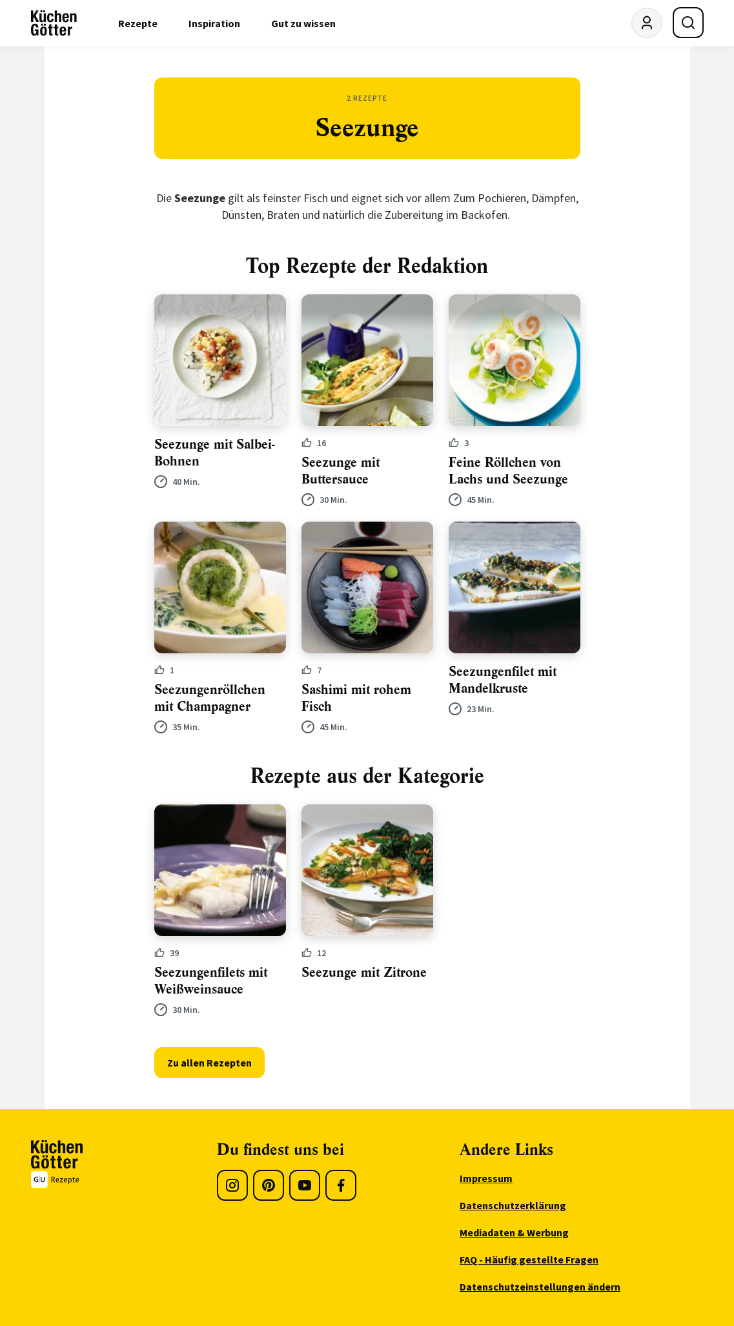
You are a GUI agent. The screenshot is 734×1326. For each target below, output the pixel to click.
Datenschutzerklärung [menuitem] (513, 1205)
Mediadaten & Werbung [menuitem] (514, 1232)
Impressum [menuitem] (486, 1178)
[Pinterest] (268, 1185)
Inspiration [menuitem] (214, 23)
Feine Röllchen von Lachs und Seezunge (508, 471)
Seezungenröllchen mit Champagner (209, 698)
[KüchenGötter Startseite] (54, 23)
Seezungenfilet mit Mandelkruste (502, 680)
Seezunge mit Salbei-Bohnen (214, 453)
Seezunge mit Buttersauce (340, 471)
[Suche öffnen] (688, 22)
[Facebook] (340, 1185)
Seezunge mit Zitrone (364, 972)
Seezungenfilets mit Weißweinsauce (210, 981)
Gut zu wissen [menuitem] (303, 23)
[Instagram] (232, 1185)
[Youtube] (304, 1185)
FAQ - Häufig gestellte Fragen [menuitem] (529, 1259)
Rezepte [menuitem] (138, 23)
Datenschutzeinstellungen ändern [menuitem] (540, 1286)
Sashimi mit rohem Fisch (356, 698)
